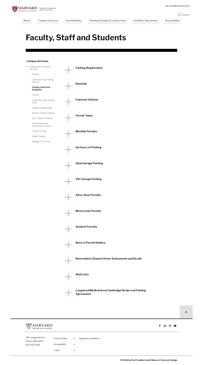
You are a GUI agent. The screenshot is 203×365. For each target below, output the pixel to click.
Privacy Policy (60, 339)
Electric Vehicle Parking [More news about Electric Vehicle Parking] (43, 113)
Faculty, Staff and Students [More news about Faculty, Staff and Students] (41, 88)
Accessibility (172, 20)
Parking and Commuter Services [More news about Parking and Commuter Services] (40, 67)
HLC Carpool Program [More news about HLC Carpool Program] (42, 118)
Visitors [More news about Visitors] (35, 95)
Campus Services (48, 20)
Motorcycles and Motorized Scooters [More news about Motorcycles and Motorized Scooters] (41, 124)
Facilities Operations (145, 20)
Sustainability (74, 20)
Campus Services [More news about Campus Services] (37, 61)
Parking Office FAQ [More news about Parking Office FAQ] (41, 141)
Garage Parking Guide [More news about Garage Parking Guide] (42, 108)
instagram (170, 326)
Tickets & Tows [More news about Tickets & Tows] (39, 131)
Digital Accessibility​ (88, 339)
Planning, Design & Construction (107, 20)
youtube (175, 326)
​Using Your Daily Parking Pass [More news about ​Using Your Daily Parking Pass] (43, 101)
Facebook (160, 326)
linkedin (165, 326)
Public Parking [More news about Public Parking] (38, 136)
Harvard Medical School (177, 6)
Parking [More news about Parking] (35, 74)
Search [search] (183, 15)
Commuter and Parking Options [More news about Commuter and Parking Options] (42, 80)
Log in (57, 351)
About (27, 20)
